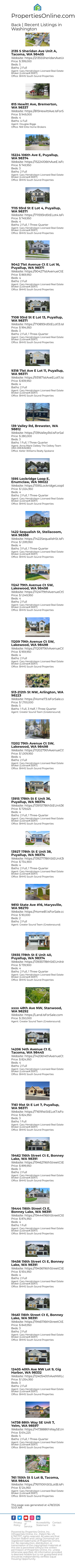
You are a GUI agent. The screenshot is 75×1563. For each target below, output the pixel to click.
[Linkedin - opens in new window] (38, 1517)
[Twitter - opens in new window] (19, 1517)
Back (16, 24)
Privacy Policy (18, 1524)
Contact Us (56, 1524)
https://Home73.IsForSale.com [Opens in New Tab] (46, 699)
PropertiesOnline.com (43, 15)
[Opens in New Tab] (37, 45)
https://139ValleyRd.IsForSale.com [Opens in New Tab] (49, 433)
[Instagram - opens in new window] (32, 1517)
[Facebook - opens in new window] (13, 1517)
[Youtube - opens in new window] (26, 1517)
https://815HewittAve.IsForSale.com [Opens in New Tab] (50, 111)
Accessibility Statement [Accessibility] (43, 1524)
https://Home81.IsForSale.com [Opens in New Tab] (46, 912)
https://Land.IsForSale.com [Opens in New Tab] (44, 1015)
